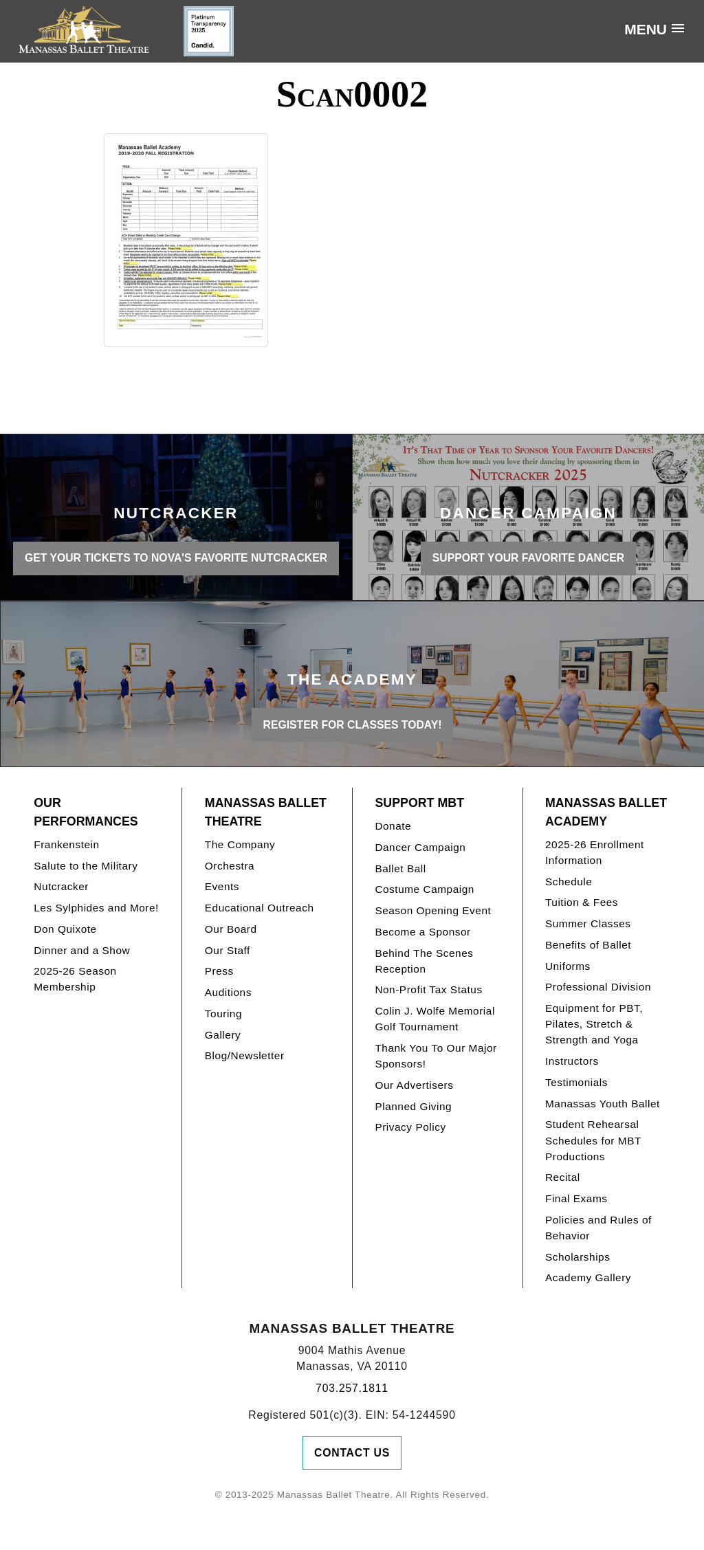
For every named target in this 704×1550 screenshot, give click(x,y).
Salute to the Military (86, 866)
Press (219, 971)
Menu (645, 29)
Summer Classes (588, 923)
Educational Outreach (259, 908)
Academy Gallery (588, 1277)
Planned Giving (413, 1106)
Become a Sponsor (422, 932)
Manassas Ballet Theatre (266, 812)
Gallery (223, 1035)
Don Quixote (65, 929)
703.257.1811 (352, 1388)
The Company (240, 844)
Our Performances (86, 812)
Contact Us (352, 1453)
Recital (562, 1177)
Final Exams (576, 1198)
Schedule (568, 881)
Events (222, 886)
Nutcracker (61, 886)
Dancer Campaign (420, 847)
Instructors (572, 1061)
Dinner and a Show (82, 950)
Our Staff (227, 950)
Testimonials (576, 1082)
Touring (223, 1013)
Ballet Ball (400, 868)
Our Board (231, 929)
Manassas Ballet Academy (606, 812)
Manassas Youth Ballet (602, 1103)
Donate (393, 826)
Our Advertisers (414, 1085)
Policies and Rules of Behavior (598, 1227)
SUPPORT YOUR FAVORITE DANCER (528, 558)
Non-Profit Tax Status (428, 989)
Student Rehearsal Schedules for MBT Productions (593, 1140)
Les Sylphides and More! (96, 908)
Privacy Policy (410, 1127)
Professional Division (598, 987)
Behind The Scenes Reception (424, 961)
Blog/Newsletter (245, 1055)
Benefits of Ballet (588, 945)
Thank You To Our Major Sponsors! (435, 1056)
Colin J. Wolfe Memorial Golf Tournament (434, 1018)
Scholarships (577, 1257)
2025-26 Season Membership (75, 979)
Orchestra (229, 866)
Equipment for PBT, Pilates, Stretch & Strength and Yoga (594, 1023)
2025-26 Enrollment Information (594, 852)
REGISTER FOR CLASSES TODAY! (352, 725)
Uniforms (568, 966)
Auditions (228, 992)
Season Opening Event (433, 910)
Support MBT (419, 803)
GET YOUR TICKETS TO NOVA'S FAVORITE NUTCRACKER (176, 558)
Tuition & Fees (581, 902)
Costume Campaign (424, 889)
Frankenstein (66, 844)
